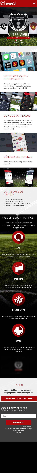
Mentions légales (18, 431)
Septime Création (12, 429)
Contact (18, 433)
